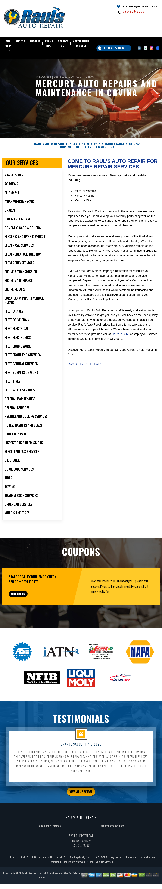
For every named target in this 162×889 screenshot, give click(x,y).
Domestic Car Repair (84, 379)
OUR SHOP (8, 43)
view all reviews (81, 811)
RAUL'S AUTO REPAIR (49, 159)
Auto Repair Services (49, 847)
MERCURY (107, 162)
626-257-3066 (133, 11)
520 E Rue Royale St (64, 77)
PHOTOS (20, 41)
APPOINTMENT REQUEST (81, 43)
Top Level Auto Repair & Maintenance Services (102, 159)
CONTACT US (63, 43)
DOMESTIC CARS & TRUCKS (79, 162)
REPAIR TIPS (49, 43)
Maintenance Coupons (112, 847)
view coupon (26, 611)
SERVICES (35, 41)
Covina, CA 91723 (84, 77)
